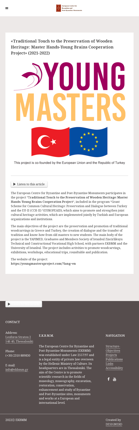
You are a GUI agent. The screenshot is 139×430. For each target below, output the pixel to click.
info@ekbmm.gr (16, 370)
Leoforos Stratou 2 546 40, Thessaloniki (19, 339)
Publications (114, 359)
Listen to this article (29, 184)
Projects (111, 355)
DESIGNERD (114, 424)
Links (109, 364)
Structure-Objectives (113, 348)
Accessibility (114, 368)
